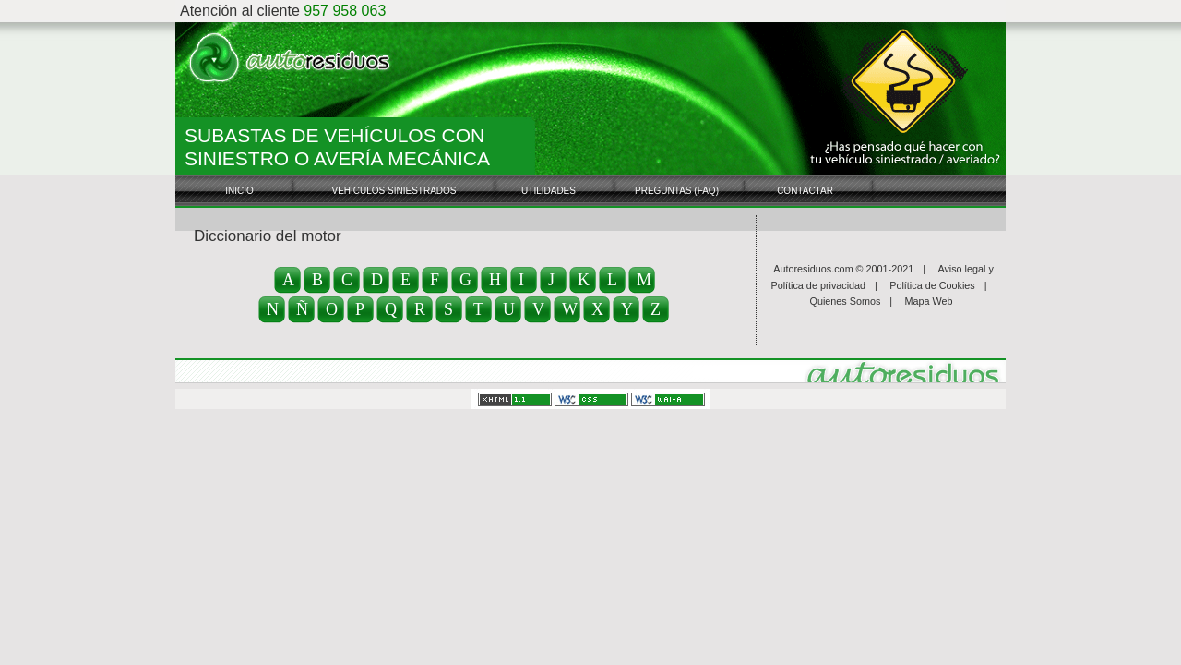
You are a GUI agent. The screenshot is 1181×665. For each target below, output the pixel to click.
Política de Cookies (931, 285)
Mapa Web (928, 301)
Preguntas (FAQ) (677, 191)
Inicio (239, 191)
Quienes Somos (845, 301)
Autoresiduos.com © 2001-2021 (843, 268)
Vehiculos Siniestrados (393, 191)
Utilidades (548, 191)
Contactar (805, 191)
